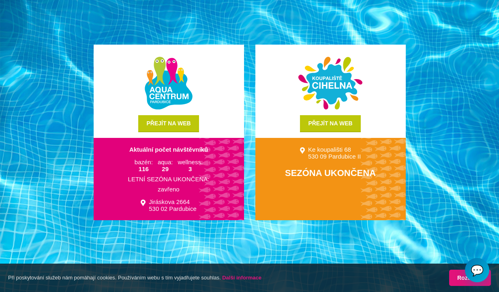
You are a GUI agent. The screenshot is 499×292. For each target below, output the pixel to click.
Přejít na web (168, 123)
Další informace (241, 278)
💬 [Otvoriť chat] (477, 270)
